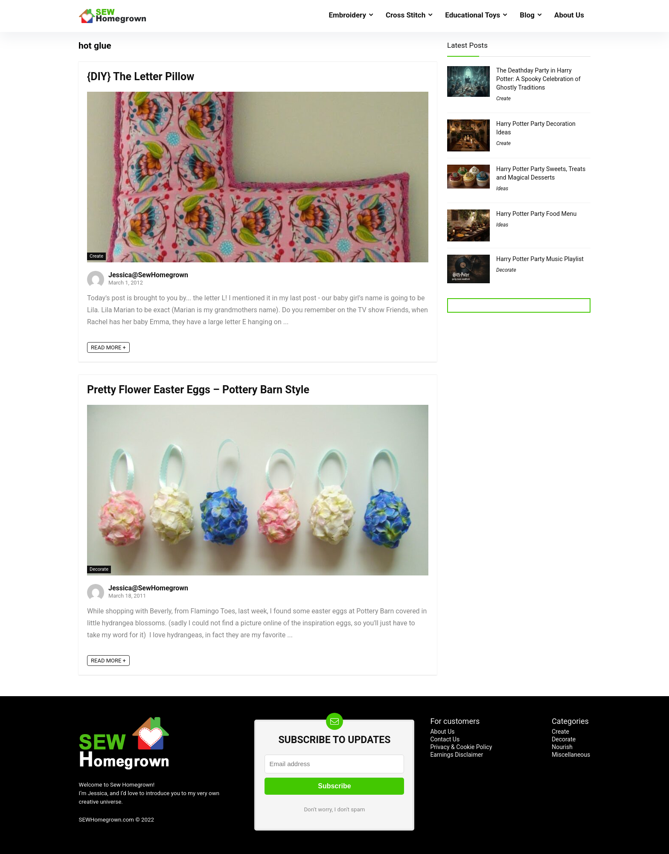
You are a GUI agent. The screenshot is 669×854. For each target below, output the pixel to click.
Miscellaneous (571, 754)
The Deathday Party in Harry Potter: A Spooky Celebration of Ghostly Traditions (538, 79)
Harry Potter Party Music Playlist (540, 259)
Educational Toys (472, 15)
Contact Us (445, 739)
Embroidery (347, 15)
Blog (527, 15)
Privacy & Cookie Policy (461, 747)
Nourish (562, 747)
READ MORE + (108, 347)
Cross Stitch (405, 15)
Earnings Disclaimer (456, 754)
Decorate (99, 569)
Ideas (502, 189)
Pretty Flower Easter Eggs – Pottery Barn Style (198, 389)
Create (96, 256)
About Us (569, 15)
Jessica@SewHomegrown (148, 275)
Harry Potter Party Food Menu (536, 213)
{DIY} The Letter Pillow (140, 76)
